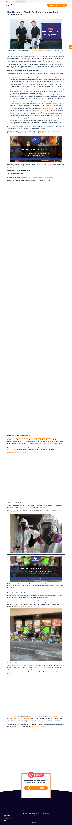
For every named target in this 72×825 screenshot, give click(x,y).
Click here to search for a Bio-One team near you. (51, 133)
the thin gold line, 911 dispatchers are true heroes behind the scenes (38, 177)
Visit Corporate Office (36, 822)
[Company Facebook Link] (5, 820)
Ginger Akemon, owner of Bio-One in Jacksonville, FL (33, 83)
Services (16, 5)
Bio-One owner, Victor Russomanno (22, 718)
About (26, 5)
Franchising (38, 813)
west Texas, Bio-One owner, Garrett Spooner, (38, 118)
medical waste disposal (24, 507)
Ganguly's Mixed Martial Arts (55, 716)
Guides (33, 5)
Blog (41, 813)
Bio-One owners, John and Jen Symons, (42, 667)
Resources (29, 5)
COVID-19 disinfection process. (37, 726)
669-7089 (10, 818)
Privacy (44, 813)
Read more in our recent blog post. (24, 606)
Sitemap (48, 813)
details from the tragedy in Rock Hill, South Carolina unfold (23, 665)
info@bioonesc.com (11, 816)
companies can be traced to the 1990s (39, 50)
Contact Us (37, 5)
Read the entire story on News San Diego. (17, 452)
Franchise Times (55, 61)
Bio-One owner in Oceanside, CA (47, 108)
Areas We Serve (21, 5)
